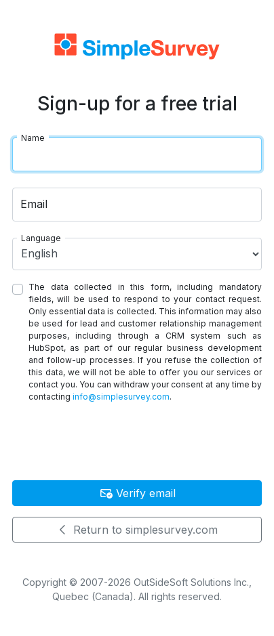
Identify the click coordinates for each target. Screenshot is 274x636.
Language (41, 238)
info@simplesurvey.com (121, 396)
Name (33, 138)
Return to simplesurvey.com (137, 529)
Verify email (137, 493)
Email (33, 204)
